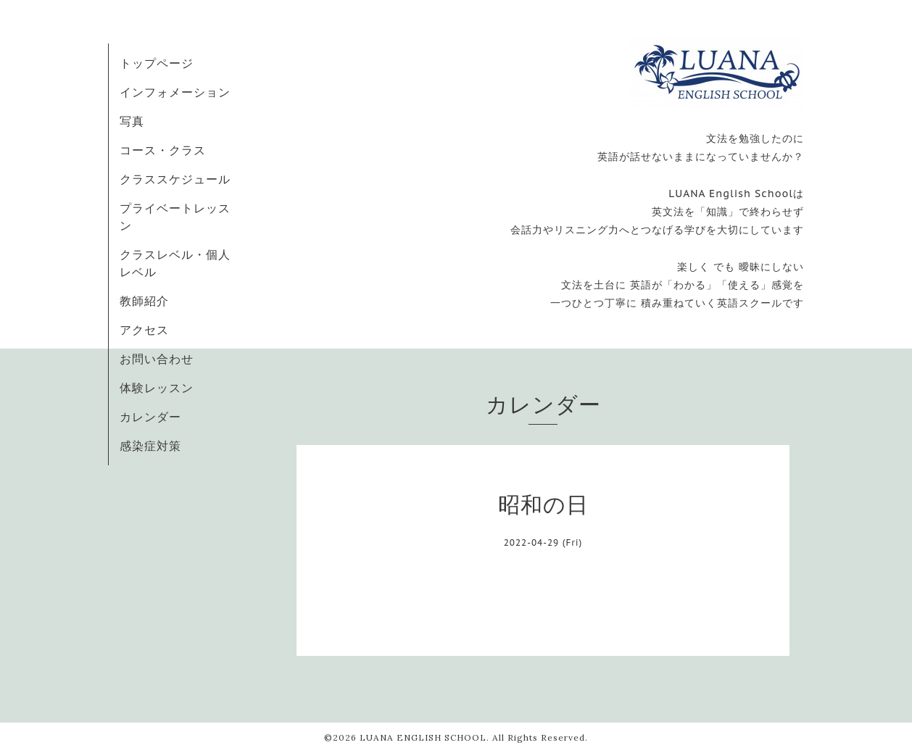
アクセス (144, 330)
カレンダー (150, 416)
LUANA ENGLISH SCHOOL (423, 737)
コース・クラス (163, 150)
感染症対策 (150, 445)
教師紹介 (144, 301)
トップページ (157, 63)
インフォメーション (175, 92)
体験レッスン (157, 387)
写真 (132, 121)
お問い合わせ (157, 358)
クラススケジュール (175, 179)
